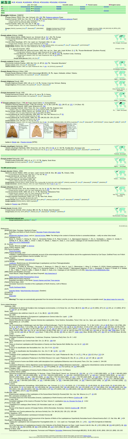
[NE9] (28, 22)
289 (82, 389)
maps (125, 43)
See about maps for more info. (114, 299)
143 (47, 39)
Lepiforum (12, 263)
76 (47, 37)
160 (48, 189)
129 (50, 387)
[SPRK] (52, 122)
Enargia (58, 6)
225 (22, 389)
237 (47, 149)
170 (59, 379)
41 (47, 111)
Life (14, 2)
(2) (49, 54)
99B (109, 330)
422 (89, 422)
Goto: (34, 13)
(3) (37, 63)
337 (10, 391)
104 (105, 327)
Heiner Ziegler (108, 122)
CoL (24, 28)
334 (83, 308)
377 (60, 366)
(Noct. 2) (58, 50)
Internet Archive (40, 235)
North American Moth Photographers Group (24, 277)
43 (93, 394)
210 (58, 54)
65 (98, 327)
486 (37, 19)
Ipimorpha (37, 8)
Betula (14, 142)
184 (106, 380)
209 (21, 332)
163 (33, 379)
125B (76, 332)
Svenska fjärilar (14, 291)
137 (87, 358)
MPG (60, 182)
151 (28, 377)
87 (18, 375)
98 (75, 327)
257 (52, 389)
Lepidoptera (28, 2)
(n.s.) (49, 114)
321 (61, 332)
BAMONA (102, 182)
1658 (59, 173)
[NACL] (16, 22)
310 (46, 63)
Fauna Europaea (15, 251)
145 (112, 328)
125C (81, 332)
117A (37, 332)
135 (67, 375)
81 (63, 114)
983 (36, 427)
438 (45, 66)
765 (21, 427)
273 (67, 389)
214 (37, 120)
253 (110, 425)
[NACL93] (108, 28)
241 (37, 389)
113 (79, 328)
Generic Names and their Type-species (46, 280)
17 (10, 327)
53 (54, 351)
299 (51, 341)
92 (45, 327)
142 (51, 149)
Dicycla (28, 8)
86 (53, 148)
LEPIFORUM (84, 45)
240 (47, 43)
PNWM (95, 182)
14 (91, 308)
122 (71, 104)
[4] (34, 37)
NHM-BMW (40, 28)
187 (44, 20)
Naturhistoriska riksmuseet (30, 291)
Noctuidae (54, 2)
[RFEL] (35, 22)
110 (21, 328)
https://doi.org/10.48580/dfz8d (19, 242)
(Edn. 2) (40, 42)
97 (45, 328)
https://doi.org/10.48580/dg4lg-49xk (97, 270)
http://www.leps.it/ (51, 273)
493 (125, 425)
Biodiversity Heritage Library (18, 235)
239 (44, 106)
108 (89, 354)
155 (80, 373)
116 (53, 328)
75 (111, 373)
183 (49, 313)
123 (99, 354)
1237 (52, 427)
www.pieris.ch (29, 260)
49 (68, 327)
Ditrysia (36, 2)
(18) (40, 117)
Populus (15, 204)
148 (98, 358)
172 (85, 379)
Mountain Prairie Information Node (48, 232)
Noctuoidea (45, 2)
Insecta (19, 2)
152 (47, 377)
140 (93, 375)
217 (60, 351)
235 (40, 17)
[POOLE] (23, 22)
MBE (117, 122)
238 (39, 109)
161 (28, 330)
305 (97, 389)
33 (39, 327)
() (82, 6)
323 (60, 104)
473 (54, 347)
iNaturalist (31, 28)
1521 (68, 427)
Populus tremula (26, 142)
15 (107, 308)
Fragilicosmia (38, 6)
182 (60, 380)
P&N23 (13, 28)
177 (61, 330)
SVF (123, 122)
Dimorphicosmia (25, 6)
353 (103, 332)
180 (18, 380)
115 (54, 42)
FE (119, 28)
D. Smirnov (23, 129)
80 (106, 325)
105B (113, 330)
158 (96, 377)
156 (12, 310)
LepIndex (18, 28)
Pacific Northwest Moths (17, 287)
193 (94, 330)
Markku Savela (87, 436)
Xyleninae (63, 2)
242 (38, 24)
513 (75, 366)
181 (41, 380)
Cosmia (28, 10)
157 (73, 377)
